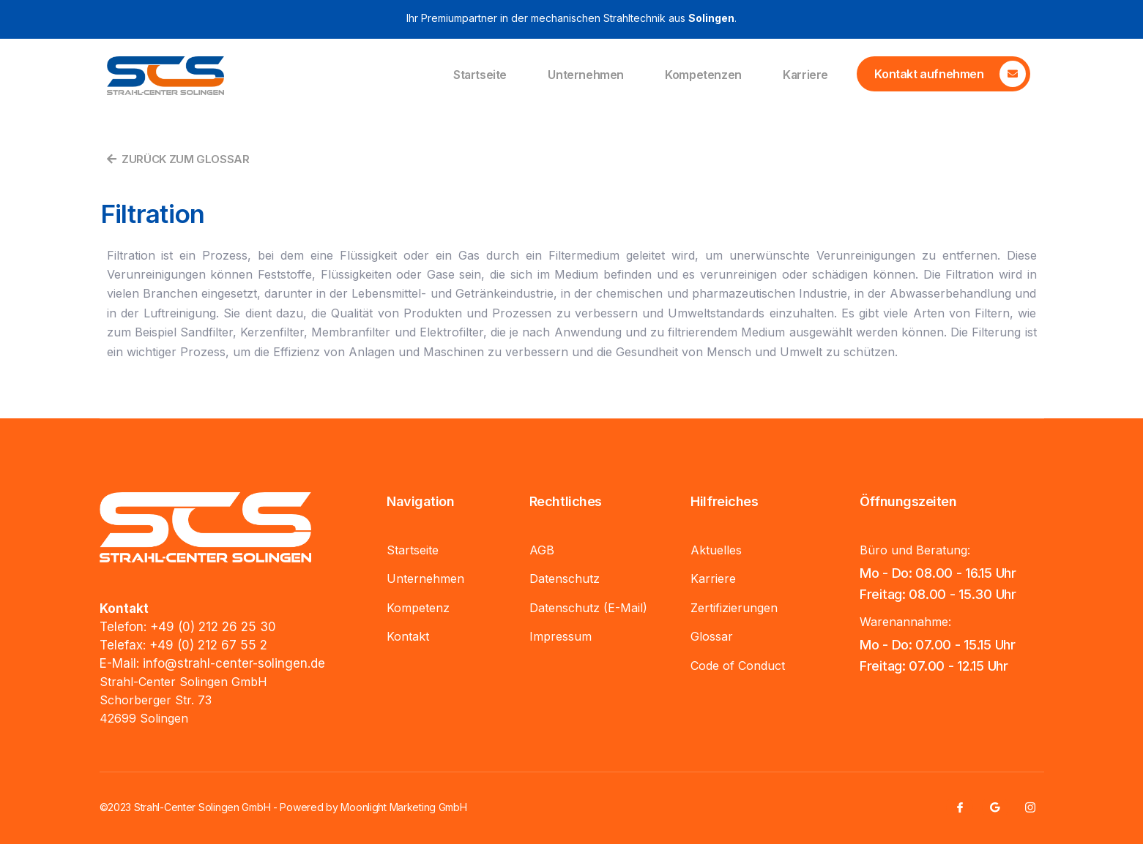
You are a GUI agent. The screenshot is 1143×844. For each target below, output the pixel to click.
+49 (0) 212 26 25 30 (213, 626)
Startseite (477, 75)
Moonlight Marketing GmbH (403, 807)
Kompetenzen (701, 75)
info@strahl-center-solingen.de (234, 663)
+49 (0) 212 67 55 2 (208, 645)
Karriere (805, 75)
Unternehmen (584, 75)
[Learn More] (943, 73)
